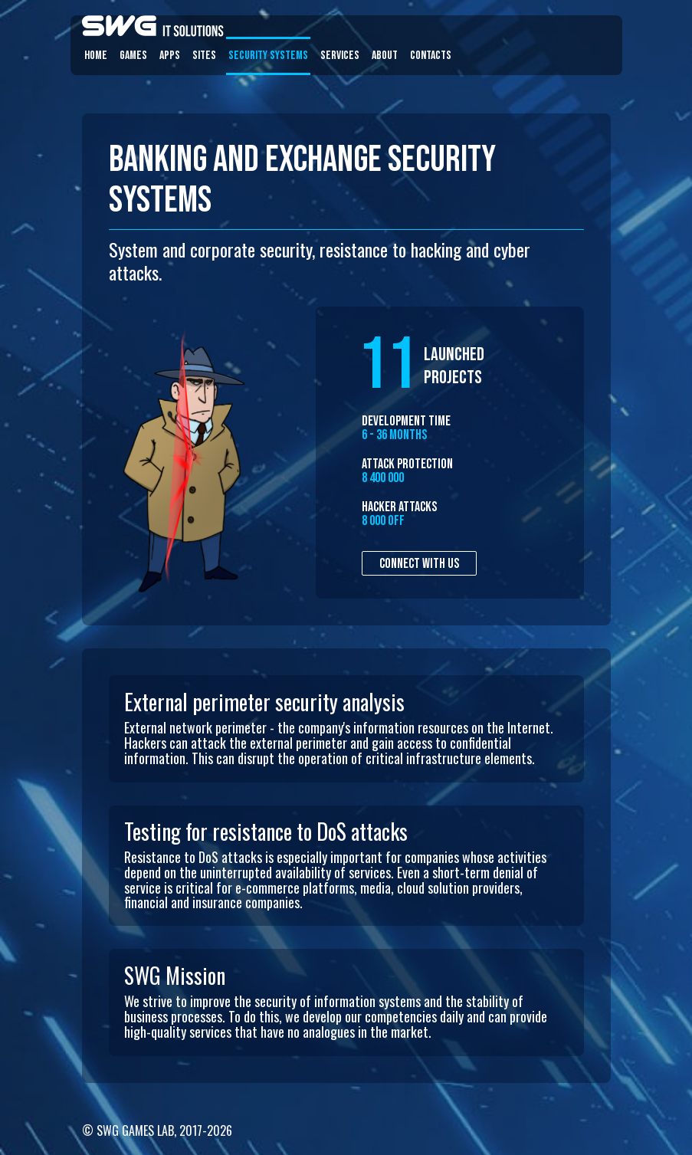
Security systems (268, 55)
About (385, 55)
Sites (204, 55)
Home (95, 55)
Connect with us (419, 564)
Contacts (430, 55)
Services (339, 55)
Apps (169, 55)
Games (133, 55)
